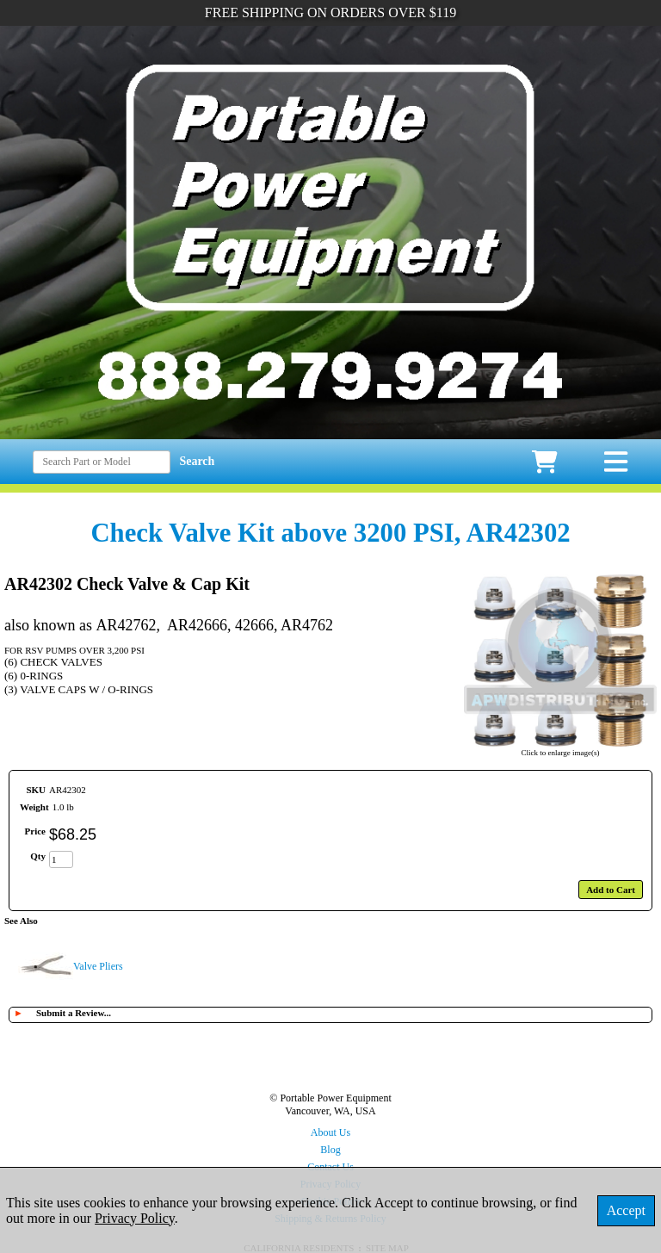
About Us (330, 1132)
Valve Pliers (98, 966)
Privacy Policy (135, 1218)
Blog (330, 1150)
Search (196, 461)
